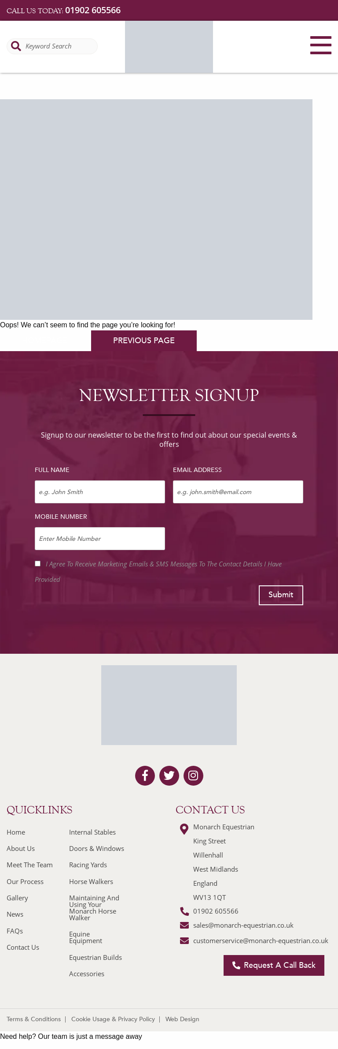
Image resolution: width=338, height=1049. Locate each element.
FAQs (15, 930)
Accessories (86, 973)
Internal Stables (92, 832)
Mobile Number (61, 517)
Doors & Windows (96, 848)
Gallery (17, 897)
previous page (144, 340)
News (15, 914)
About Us (21, 848)
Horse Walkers (91, 881)
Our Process (25, 881)
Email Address (197, 470)
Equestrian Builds (95, 957)
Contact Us (23, 947)
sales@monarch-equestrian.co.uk (243, 925)
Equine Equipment (85, 937)
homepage (44, 340)
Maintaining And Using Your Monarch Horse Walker (94, 907)
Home (16, 832)
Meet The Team (30, 864)
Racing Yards (88, 864)
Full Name (52, 470)
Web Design (182, 1019)
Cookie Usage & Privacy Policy (113, 1019)
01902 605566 (93, 10)
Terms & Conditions (34, 1019)
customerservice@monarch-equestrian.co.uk (260, 940)
